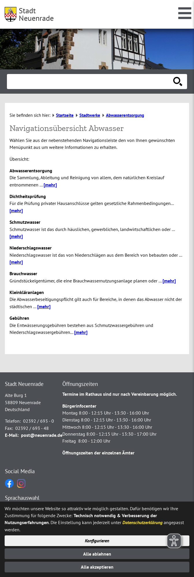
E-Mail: (12, 435)
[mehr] (50, 185)
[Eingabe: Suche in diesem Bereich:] (90, 81)
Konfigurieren (97, 540)
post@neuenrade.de (41, 435)
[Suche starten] (177, 81)
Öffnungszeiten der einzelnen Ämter (98, 453)
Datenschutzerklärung (142, 522)
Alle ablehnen (97, 554)
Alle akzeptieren (97, 567)
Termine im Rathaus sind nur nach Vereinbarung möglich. (119, 394)
